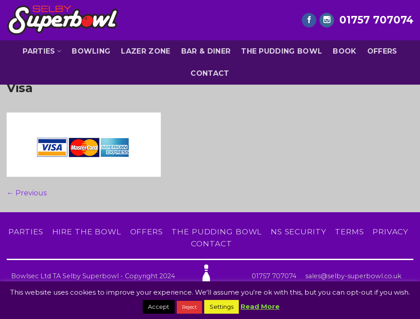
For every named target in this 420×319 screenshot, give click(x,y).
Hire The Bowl (86, 231)
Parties (42, 51)
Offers (382, 51)
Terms (349, 231)
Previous (27, 193)
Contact (210, 73)
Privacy (390, 231)
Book (344, 51)
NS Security (299, 231)
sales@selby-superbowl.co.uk (353, 276)
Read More (260, 306)
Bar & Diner (206, 51)
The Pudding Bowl (281, 51)
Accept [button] (158, 306)
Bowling (91, 51)
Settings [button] (221, 306)
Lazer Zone (145, 51)
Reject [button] (189, 307)
